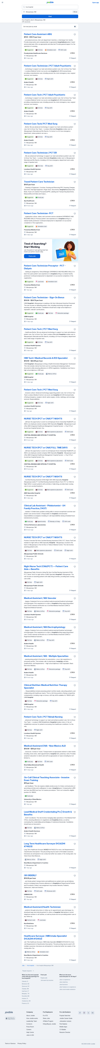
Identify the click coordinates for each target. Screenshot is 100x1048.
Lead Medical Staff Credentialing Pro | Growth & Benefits (48, 813)
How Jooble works (32, 1018)
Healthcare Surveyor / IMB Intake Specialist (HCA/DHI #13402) (45, 937)
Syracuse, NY (25, 986)
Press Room (30, 1027)
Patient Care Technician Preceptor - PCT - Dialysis (45, 267)
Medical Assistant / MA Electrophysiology (44, 627)
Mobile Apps (63, 1027)
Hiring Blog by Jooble (49, 1024)
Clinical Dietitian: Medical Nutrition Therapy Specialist (45, 686)
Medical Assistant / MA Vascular (40, 598)
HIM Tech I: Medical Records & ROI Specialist (46, 358)
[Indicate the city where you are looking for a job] (50, 12)
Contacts (29, 1024)
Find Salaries (63, 1024)
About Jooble (30, 1015)
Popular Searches (65, 1015)
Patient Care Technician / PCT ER (40, 152)
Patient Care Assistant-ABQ (38, 34)
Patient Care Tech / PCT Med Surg (41, 329)
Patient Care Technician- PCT (38, 213)
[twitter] (88, 1012)
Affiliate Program (48, 1021)
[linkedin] (92, 1012)
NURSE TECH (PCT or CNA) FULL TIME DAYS (46, 447)
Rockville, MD (25, 996)
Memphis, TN (25, 993)
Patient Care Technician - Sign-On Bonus (44, 297)
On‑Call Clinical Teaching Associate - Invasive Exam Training (46, 778)
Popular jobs (44, 978)
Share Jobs (46, 1018)
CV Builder (63, 1029)
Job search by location (47, 980)
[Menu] (2, 2)
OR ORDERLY (30, 875)
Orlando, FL (25, 981)
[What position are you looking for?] (50, 7)
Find (50, 16)
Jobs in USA (30, 1035)
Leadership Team (31, 1021)
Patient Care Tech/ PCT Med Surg (40, 123)
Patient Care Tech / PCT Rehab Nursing (43, 717)
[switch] (75, 26)
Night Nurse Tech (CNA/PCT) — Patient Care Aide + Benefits (46, 567)
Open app (95, 2)
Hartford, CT (25, 991)
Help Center (30, 1032)
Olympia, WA (25, 988)
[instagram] (84, 1012)
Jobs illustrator (63, 984)
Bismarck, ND (25, 984)
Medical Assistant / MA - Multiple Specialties (46, 656)
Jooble (93, 1044)
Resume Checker (65, 1032)
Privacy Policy (22, 1043)
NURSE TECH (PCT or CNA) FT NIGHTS (43, 418)
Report (72, 58)
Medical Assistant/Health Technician (42, 907)
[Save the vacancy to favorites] (75, 34)
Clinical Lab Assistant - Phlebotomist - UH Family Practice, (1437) (44, 507)
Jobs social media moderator (67, 989)
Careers (28, 1029)
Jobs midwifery (63, 982)
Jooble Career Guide (66, 1018)
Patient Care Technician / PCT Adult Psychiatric (47, 66)
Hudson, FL (25, 998)
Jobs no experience (64, 979)
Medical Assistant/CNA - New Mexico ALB (45, 746)
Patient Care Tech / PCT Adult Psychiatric (44, 94)
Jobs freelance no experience (67, 987)
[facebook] (80, 1012)
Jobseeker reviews (65, 1021)
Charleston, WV (26, 1001)
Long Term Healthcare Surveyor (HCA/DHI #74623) (44, 845)
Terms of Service (10, 1043)
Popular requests (28, 971)
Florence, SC (25, 1003)
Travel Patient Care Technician (39, 181)
